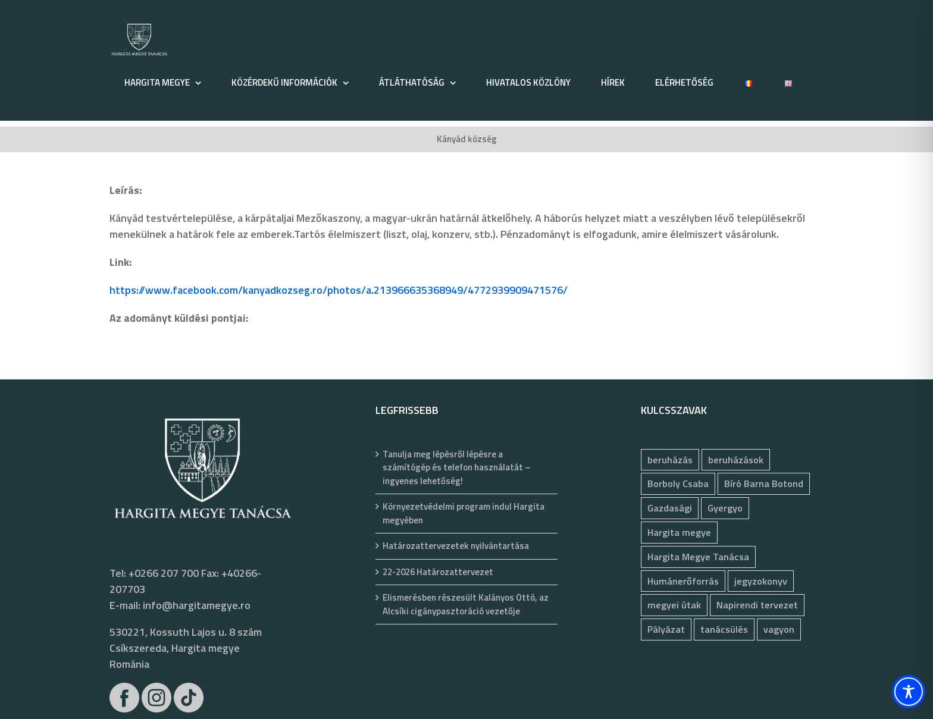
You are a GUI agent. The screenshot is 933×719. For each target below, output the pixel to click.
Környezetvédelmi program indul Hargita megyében (463, 513)
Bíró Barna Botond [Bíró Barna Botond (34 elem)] (763, 483)
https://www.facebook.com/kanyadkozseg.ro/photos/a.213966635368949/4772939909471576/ (338, 290)
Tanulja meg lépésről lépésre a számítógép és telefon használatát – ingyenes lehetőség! (457, 468)
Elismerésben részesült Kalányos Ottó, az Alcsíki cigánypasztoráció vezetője (466, 604)
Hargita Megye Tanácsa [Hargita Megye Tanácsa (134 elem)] (698, 557)
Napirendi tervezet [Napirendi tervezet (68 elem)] (757, 605)
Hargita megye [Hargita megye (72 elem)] (679, 532)
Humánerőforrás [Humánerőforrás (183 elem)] (683, 581)
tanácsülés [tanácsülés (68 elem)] (724, 629)
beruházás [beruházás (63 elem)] (670, 460)
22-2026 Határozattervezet (438, 572)
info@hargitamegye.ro (197, 605)
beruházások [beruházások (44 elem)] (735, 460)
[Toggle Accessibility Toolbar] (908, 691)
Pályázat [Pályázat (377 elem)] (666, 629)
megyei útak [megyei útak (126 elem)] (674, 605)
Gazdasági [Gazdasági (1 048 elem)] (669, 508)
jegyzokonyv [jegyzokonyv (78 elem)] (760, 581)
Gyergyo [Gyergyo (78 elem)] (725, 508)
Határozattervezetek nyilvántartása (456, 545)
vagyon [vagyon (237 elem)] (778, 629)
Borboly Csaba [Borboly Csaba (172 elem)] (678, 483)
